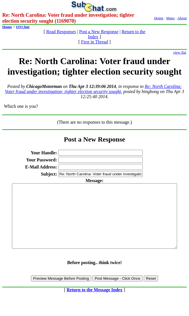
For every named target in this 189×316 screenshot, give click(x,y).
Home (158, 18)
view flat (179, 52)
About (182, 18)
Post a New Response (98, 31)
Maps (170, 18)
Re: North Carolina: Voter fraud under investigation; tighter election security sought (93, 89)
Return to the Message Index (94, 302)
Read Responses (61, 31)
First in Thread (94, 41)
